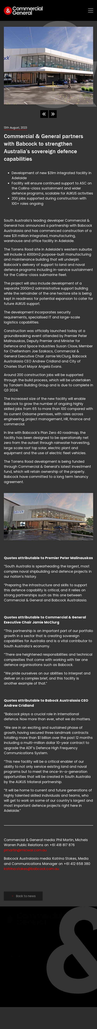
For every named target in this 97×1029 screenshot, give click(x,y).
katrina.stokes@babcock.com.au (31, 868)
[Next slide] (53, 114)
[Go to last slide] (44, 114)
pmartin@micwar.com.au (25, 850)
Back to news (24, 896)
